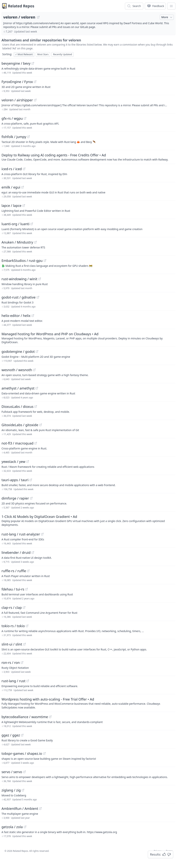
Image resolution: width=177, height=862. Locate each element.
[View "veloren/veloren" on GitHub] (38, 17)
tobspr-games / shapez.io (22, 753)
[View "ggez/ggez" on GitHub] (22, 735)
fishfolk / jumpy (14, 136)
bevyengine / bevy (16, 63)
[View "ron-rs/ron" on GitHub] (21, 662)
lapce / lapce (11, 205)
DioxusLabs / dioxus (17, 406)
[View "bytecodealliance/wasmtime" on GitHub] (50, 716)
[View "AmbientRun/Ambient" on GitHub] (40, 808)
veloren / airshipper (17, 100)
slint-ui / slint (12, 644)
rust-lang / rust (13, 681)
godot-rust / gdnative (19, 297)
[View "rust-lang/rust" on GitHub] (27, 680)
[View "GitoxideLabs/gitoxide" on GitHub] (40, 424)
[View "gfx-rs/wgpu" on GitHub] (25, 118)
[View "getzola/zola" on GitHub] (25, 826)
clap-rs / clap (12, 607)
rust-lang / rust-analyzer (21, 534)
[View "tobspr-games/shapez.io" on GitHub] (44, 753)
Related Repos (21, 6)
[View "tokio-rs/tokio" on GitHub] (27, 625)
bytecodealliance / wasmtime (25, 717)
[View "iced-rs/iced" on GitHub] (24, 168)
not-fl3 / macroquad (17, 443)
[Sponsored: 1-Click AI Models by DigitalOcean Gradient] (88, 520)
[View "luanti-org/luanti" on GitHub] (31, 223)
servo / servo (12, 772)
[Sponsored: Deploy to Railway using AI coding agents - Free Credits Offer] (88, 156)
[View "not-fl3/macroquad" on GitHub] (35, 443)
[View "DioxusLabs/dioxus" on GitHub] (35, 406)
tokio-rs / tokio (13, 626)
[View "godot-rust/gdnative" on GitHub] (37, 297)
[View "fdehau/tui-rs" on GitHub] (26, 589)
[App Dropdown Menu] (171, 6)
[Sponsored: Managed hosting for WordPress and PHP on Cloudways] (88, 337)
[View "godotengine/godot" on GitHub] (36, 351)
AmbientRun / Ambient (20, 808)
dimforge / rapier (15, 498)
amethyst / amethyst (18, 388)
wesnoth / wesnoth (17, 370)
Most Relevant (24, 54)
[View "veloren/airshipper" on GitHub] (35, 100)
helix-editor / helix (16, 315)
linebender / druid (16, 552)
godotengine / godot (18, 351)
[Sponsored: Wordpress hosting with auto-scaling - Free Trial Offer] (88, 703)
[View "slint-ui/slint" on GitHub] (24, 644)
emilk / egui (11, 187)
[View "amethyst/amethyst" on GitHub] (36, 388)
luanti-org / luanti (15, 224)
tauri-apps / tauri (15, 480)
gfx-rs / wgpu (12, 118)
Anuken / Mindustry (17, 242)
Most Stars (43, 54)
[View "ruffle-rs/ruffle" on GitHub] (28, 570)
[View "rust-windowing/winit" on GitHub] (39, 278)
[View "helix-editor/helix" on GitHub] (32, 315)
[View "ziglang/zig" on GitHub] (22, 790)
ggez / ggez (11, 735)
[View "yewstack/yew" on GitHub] (27, 461)
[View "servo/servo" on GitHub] (24, 771)
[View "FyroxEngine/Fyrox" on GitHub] (35, 81)
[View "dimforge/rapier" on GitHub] (31, 498)
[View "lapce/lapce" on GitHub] (23, 205)
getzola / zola (12, 827)
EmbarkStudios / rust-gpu (22, 260)
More (167, 17)
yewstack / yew (13, 461)
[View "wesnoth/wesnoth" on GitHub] (34, 369)
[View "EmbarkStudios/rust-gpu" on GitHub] (44, 260)
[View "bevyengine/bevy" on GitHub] (32, 63)
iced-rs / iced (12, 169)
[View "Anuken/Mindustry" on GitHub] (35, 242)
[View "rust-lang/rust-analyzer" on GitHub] (42, 534)
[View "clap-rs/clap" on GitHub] (24, 607)
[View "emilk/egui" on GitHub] (22, 187)
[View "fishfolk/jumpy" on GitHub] (28, 136)
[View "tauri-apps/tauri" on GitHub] (30, 479)
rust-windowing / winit (19, 279)
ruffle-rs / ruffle (14, 571)
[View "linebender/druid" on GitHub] (32, 552)
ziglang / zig (11, 790)
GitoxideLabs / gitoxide (20, 425)
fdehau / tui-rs (13, 589)
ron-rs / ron (11, 662)
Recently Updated (62, 54)
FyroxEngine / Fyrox (17, 81)
